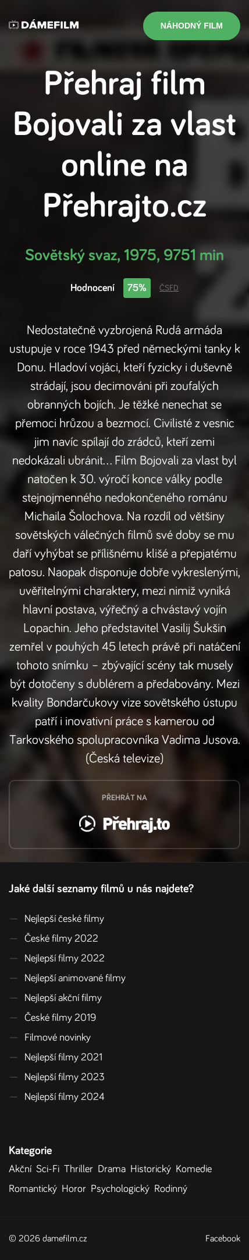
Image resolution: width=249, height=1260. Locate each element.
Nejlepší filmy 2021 (55, 1057)
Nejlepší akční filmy (55, 998)
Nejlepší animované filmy (67, 978)
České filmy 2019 (52, 1018)
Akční (22, 1169)
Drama (114, 1169)
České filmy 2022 (53, 939)
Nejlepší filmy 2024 (57, 1097)
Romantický (35, 1189)
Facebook (222, 1238)
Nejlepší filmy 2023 (57, 1077)
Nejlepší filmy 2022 (57, 958)
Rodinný (173, 1189)
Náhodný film (192, 25)
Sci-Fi (50, 1169)
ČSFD (169, 288)
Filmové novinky (50, 1038)
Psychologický (122, 1189)
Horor (76, 1189)
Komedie (196, 1169)
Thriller (81, 1169)
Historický (153, 1169)
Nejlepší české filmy (56, 919)
